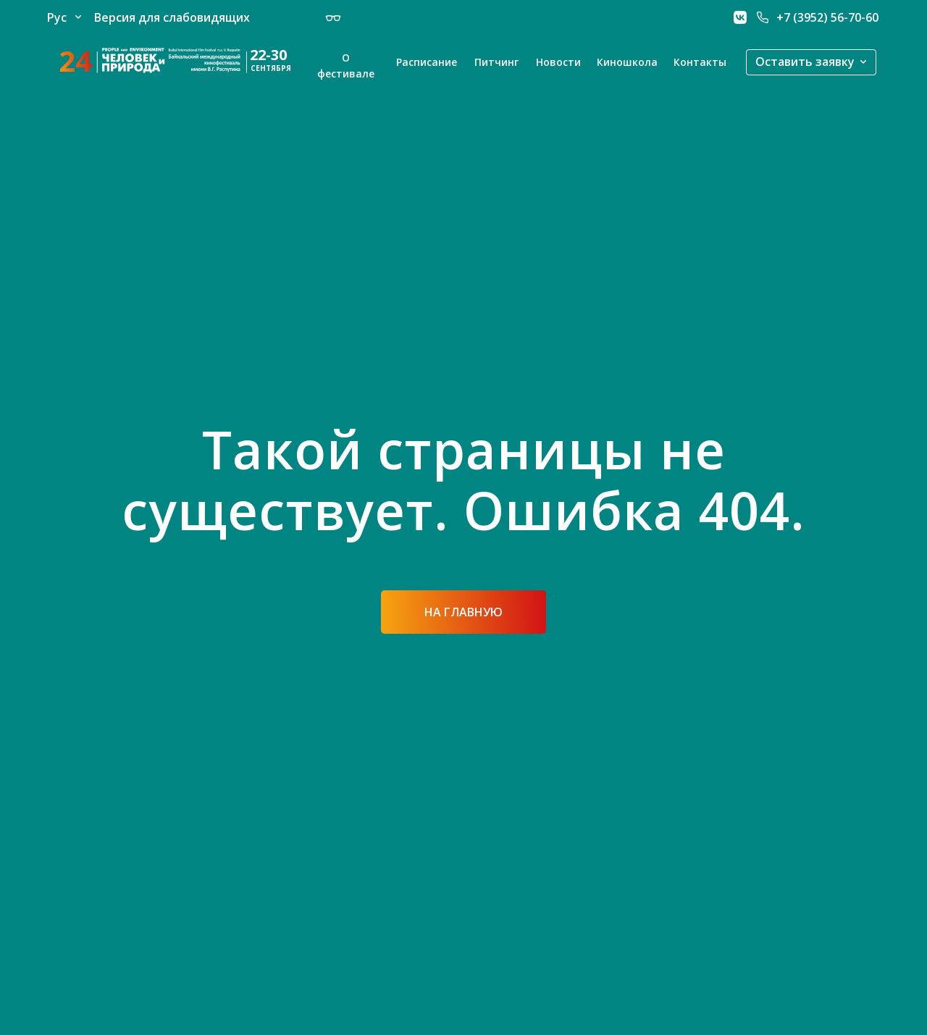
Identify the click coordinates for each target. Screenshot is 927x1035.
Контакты (700, 62)
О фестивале (345, 65)
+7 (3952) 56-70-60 (827, 17)
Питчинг (496, 62)
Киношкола (627, 62)
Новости (558, 62)
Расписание (426, 62)
